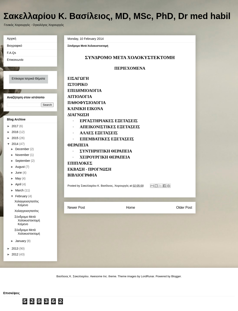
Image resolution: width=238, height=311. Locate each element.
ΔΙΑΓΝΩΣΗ (78, 114)
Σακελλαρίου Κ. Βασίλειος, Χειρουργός (105, 185)
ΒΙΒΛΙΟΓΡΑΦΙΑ (82, 175)
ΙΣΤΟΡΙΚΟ (78, 84)
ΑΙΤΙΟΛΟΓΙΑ (80, 96)
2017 (15, 126)
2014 (15, 144)
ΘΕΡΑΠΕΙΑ (78, 145)
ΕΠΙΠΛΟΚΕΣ (80, 163)
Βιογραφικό (14, 45)
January (21, 241)
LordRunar (147, 276)
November (22, 155)
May (18, 178)
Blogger (176, 276)
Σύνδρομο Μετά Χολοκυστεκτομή (27, 231)
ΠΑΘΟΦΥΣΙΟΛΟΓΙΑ (87, 102)
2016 (15, 132)
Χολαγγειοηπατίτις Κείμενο (26, 203)
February (21, 196)
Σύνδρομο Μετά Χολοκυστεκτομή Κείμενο (27, 220)
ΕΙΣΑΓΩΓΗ (78, 78)
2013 (15, 248)
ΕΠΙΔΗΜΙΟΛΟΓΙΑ (85, 90)
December (22, 149)
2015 (15, 138)
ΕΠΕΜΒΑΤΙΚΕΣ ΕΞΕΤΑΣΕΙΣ (107, 139)
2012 (15, 254)
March (19, 190)
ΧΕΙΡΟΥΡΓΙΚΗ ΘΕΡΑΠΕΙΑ (105, 157)
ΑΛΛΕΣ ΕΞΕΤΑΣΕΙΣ (99, 133)
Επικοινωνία (15, 59)
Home (130, 207)
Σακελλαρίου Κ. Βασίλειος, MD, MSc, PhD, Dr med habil (116, 16)
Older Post (184, 207)
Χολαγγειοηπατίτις (26, 211)
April (18, 184)
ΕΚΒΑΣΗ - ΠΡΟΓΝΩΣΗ (89, 169)
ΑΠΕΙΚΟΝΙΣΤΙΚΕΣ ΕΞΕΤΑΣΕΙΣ (110, 127)
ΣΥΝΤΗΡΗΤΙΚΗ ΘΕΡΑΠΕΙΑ (106, 151)
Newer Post (76, 207)
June (19, 172)
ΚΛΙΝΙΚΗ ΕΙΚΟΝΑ (85, 108)
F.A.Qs (11, 53)
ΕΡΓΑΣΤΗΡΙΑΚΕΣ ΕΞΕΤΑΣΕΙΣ (109, 121)
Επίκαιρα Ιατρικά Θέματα (28, 78)
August (20, 166)
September (23, 160)
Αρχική (11, 38)
